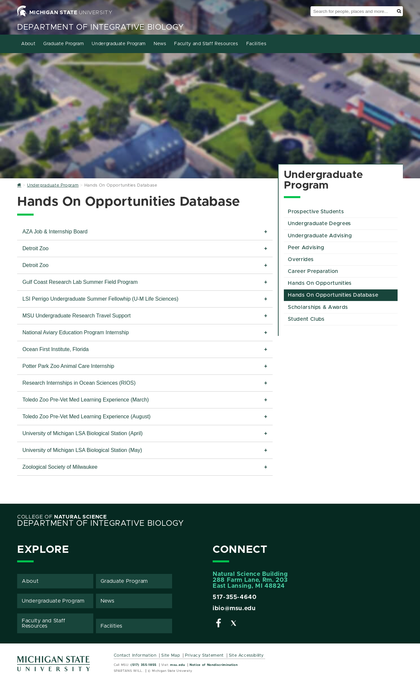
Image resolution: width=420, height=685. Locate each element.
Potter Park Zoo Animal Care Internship (68, 366)
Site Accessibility (246, 655)
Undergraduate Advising (320, 235)
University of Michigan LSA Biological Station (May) (82, 450)
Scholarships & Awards (318, 307)
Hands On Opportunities (319, 283)
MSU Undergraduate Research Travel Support (76, 315)
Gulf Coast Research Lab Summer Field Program (79, 282)
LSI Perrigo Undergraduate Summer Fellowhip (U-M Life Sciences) (100, 299)
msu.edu (177, 665)
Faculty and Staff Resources (206, 44)
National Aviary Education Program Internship (75, 332)
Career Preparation (313, 271)
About (28, 44)
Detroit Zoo (35, 248)
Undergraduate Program (118, 44)
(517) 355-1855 (144, 665)
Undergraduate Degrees (319, 223)
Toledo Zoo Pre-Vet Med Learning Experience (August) (86, 416)
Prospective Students (316, 211)
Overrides (301, 259)
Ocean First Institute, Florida (55, 349)
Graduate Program (63, 44)
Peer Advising (306, 247)
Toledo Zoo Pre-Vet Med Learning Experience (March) (85, 399)
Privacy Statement (204, 655)
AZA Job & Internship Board (54, 231)
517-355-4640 (235, 597)
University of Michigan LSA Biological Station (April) (82, 433)
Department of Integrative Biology (100, 27)
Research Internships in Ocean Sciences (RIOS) (79, 383)
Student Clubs (306, 319)
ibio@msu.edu (234, 608)
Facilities (256, 44)
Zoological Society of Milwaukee (60, 467)
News (160, 44)
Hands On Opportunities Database (333, 295)
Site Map (170, 655)
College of (62, 517)
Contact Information (135, 655)
